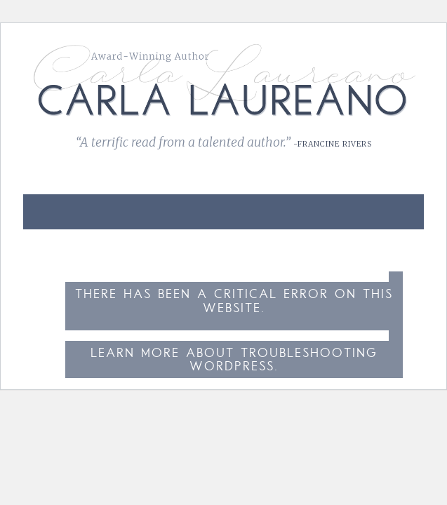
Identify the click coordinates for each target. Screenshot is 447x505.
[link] (398, 203)
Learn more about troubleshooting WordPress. (234, 361)
